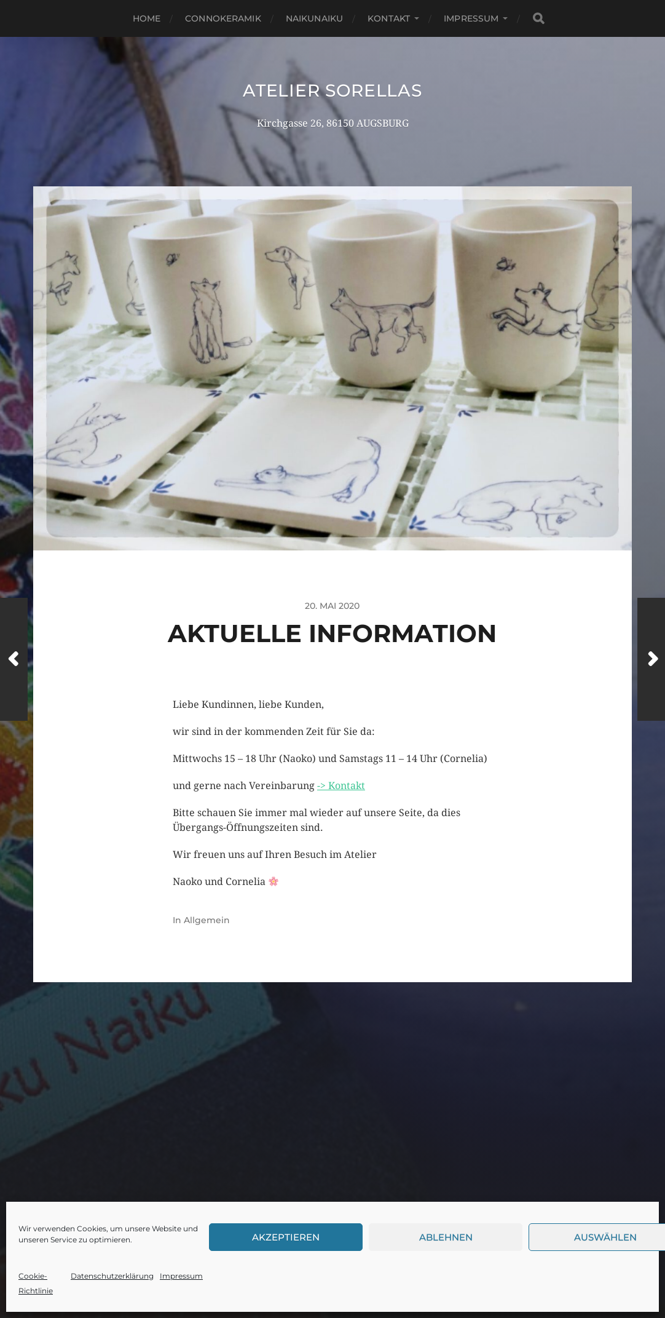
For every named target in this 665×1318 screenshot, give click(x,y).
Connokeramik (223, 18)
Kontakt (389, 18)
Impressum (181, 1275)
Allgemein (207, 920)
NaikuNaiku (314, 18)
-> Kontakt (341, 786)
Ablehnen (446, 1237)
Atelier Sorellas (332, 90)
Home (147, 18)
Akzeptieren (286, 1237)
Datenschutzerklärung (112, 1275)
